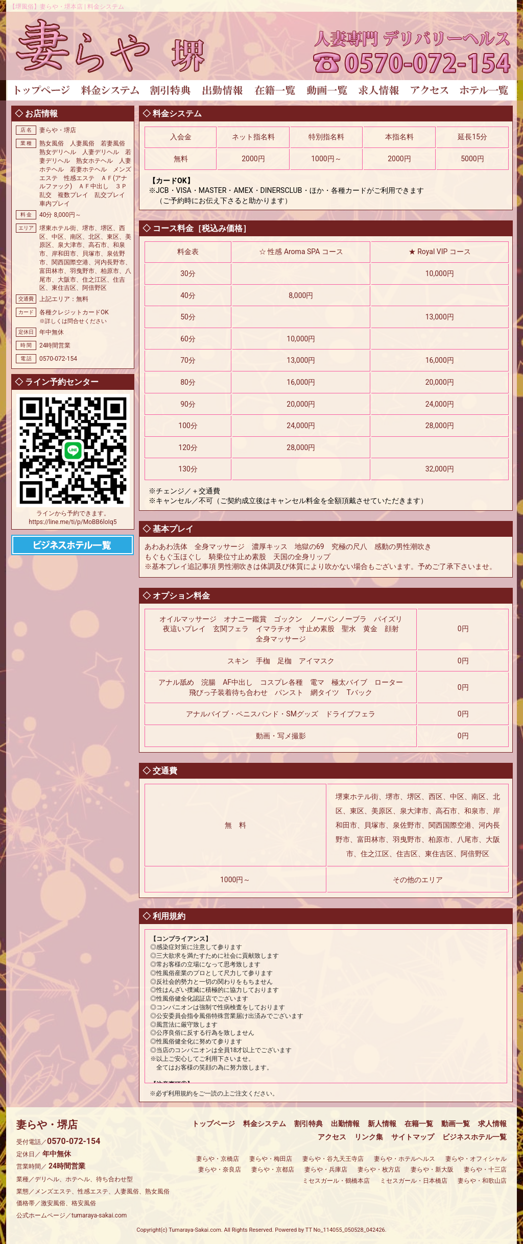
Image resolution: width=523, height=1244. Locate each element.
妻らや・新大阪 (432, 1169)
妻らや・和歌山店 (482, 1180)
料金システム (264, 1123)
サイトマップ (412, 1137)
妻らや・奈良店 (219, 1169)
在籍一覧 (419, 1123)
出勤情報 (345, 1123)
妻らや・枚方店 (379, 1169)
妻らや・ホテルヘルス (404, 1158)
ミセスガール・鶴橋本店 (336, 1180)
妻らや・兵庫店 (325, 1169)
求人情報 (492, 1123)
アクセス (332, 1137)
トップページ (213, 1123)
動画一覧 (455, 1123)
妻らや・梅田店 (270, 1158)
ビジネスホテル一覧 (474, 1137)
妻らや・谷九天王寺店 (333, 1158)
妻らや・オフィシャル (476, 1158)
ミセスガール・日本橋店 (413, 1180)
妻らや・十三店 (485, 1169)
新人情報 (382, 1123)
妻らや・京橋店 (217, 1158)
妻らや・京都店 (272, 1169)
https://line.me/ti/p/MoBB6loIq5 (73, 522)
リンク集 (368, 1137)
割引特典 (308, 1123)
